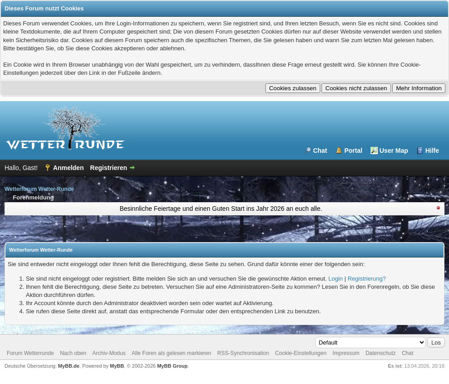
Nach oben (73, 353)
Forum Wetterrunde (30, 353)
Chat (320, 150)
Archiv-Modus (109, 353)
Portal (353, 150)
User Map (394, 150)
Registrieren (108, 167)
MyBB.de (68, 366)
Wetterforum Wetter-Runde (39, 189)
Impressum (345, 353)
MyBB (117, 366)
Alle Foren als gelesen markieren (171, 353)
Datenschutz (381, 353)
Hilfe (432, 150)
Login (335, 278)
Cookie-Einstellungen (300, 353)
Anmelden (68, 167)
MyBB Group (172, 366)
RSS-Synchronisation (243, 353)
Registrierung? (366, 278)
